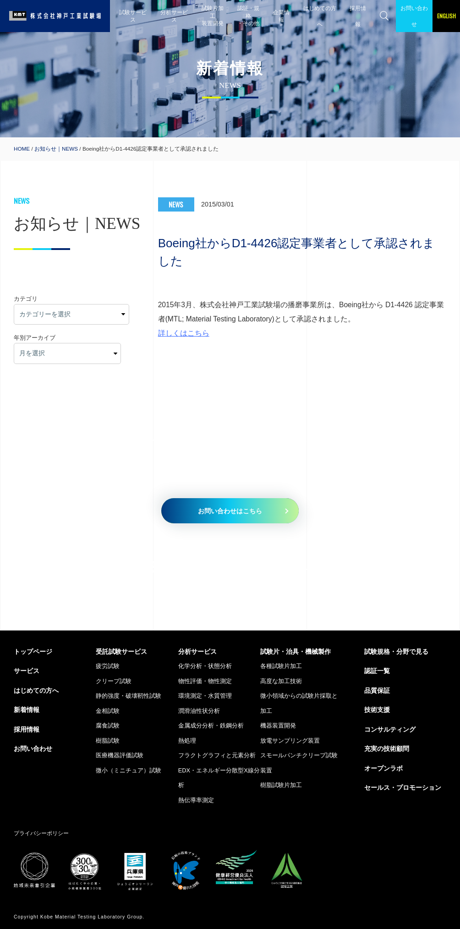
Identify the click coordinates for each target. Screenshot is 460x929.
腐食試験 (108, 725)
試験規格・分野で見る (396, 651)
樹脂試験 (108, 740)
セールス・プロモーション (402, 787)
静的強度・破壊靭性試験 (128, 695)
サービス (26, 670)
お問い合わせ (414, 16)
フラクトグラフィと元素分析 (217, 755)
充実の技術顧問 (386, 748)
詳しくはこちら (183, 333)
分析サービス (174, 15)
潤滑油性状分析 (199, 710)
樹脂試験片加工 (281, 785)
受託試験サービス (121, 651)
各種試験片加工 (281, 666)
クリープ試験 (113, 681)
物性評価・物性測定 (205, 681)
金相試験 (108, 710)
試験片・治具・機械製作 (295, 651)
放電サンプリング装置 (290, 740)
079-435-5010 (175, 566)
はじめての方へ (319, 16)
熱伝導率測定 (196, 800)
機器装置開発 (278, 725)
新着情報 (26, 709)
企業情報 (281, 15)
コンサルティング (390, 729)
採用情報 (358, 16)
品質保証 (377, 690)
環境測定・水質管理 (205, 695)
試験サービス (133, 15)
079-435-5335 (375, 566)
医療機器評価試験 (119, 755)
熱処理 (187, 740)
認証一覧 (377, 670)
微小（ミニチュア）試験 (128, 770)
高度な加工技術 (281, 681)
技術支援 (377, 709)
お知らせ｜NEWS (56, 149)
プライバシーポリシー (41, 833)
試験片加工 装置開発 (213, 15)
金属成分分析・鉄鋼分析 (211, 725)
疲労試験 (108, 666)
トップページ (33, 651)
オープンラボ (383, 768)
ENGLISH (446, 16)
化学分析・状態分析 (205, 666)
